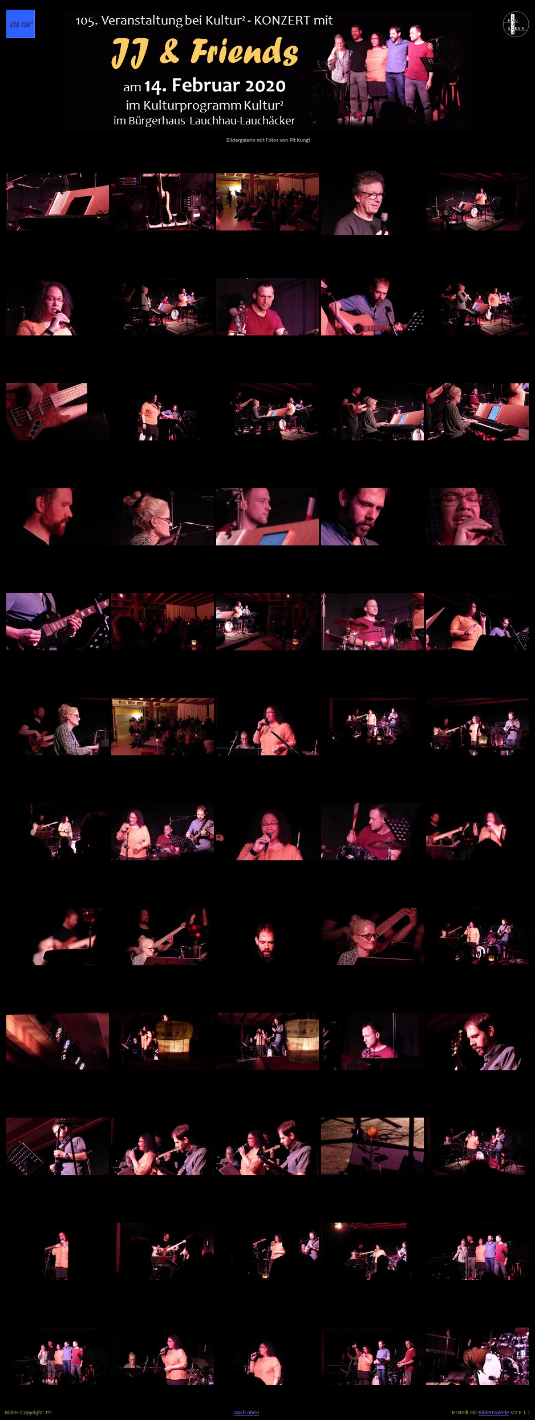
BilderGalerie (494, 1412)
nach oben (247, 1412)
